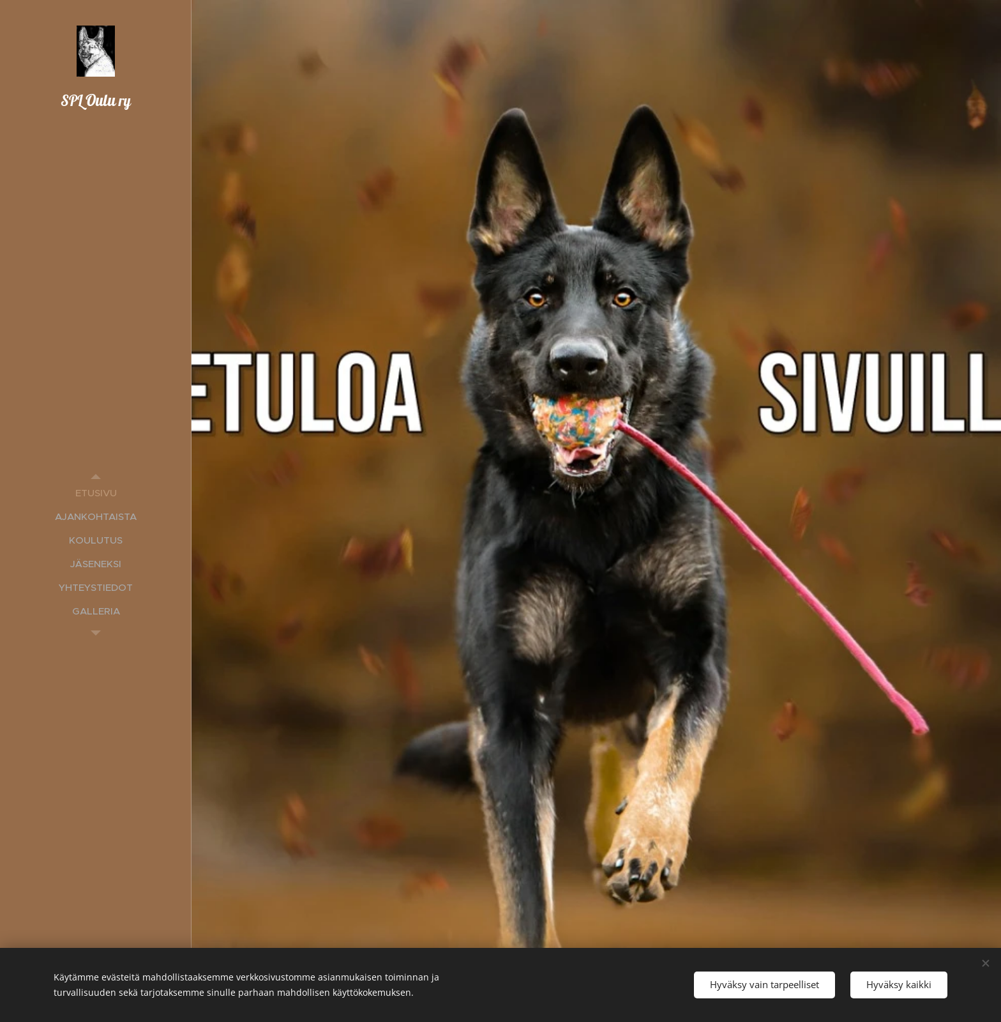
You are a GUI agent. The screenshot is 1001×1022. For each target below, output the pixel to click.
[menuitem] (96, 492)
